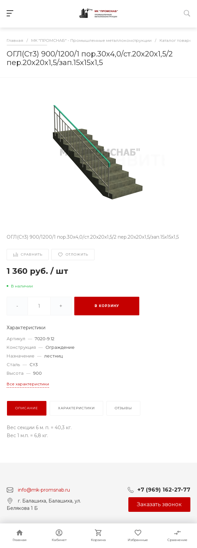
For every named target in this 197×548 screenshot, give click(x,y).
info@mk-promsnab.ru (44, 490)
